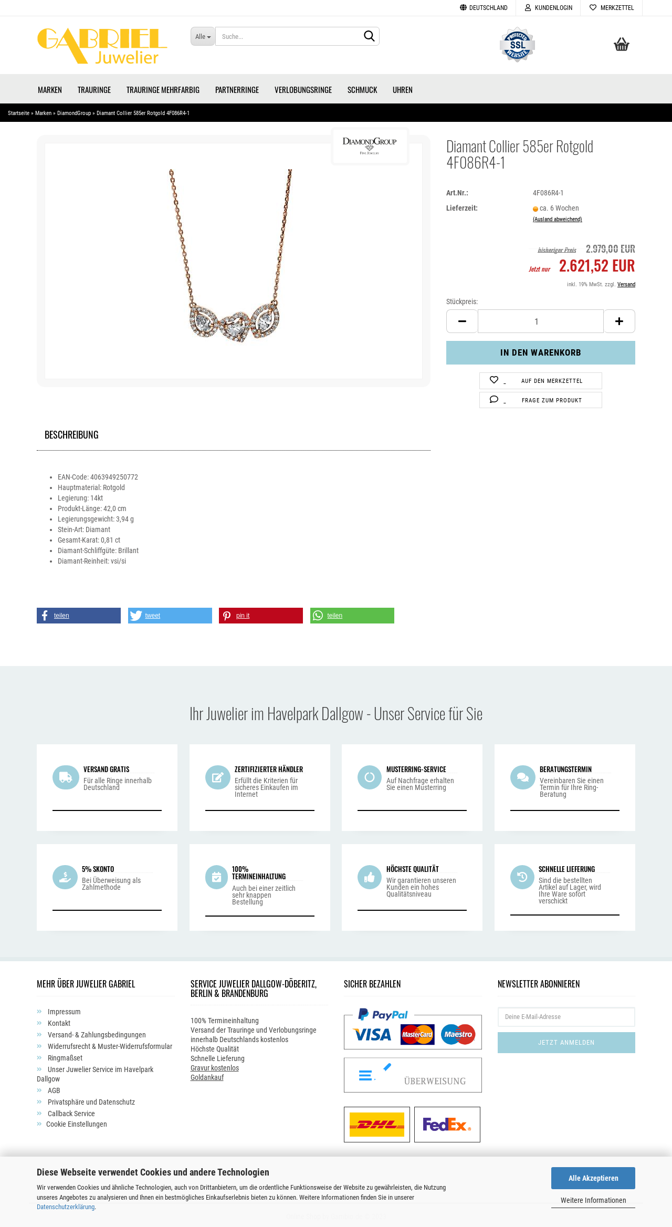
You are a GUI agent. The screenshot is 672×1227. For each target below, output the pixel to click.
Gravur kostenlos (215, 1065)
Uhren (403, 86)
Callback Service (70, 1111)
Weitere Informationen (593, 1200)
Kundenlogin (548, 8)
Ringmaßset (64, 1055)
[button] (79, 613)
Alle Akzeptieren (593, 1178)
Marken (50, 86)
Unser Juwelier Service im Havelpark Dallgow (95, 1071)
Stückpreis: (462, 299)
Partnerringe (237, 86)
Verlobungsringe (303, 86)
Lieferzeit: (462, 205)
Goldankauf (207, 1074)
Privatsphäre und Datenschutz (90, 1099)
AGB (53, 1088)
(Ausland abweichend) (557, 216)
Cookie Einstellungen (76, 1121)
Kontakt (58, 1020)
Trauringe (94, 86)
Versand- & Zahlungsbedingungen (96, 1032)
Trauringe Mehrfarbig (163, 86)
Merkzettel (611, 8)
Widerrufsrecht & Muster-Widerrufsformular (109, 1043)
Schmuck (362, 86)
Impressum (63, 1009)
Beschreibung (72, 430)
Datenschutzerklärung (65, 1207)
